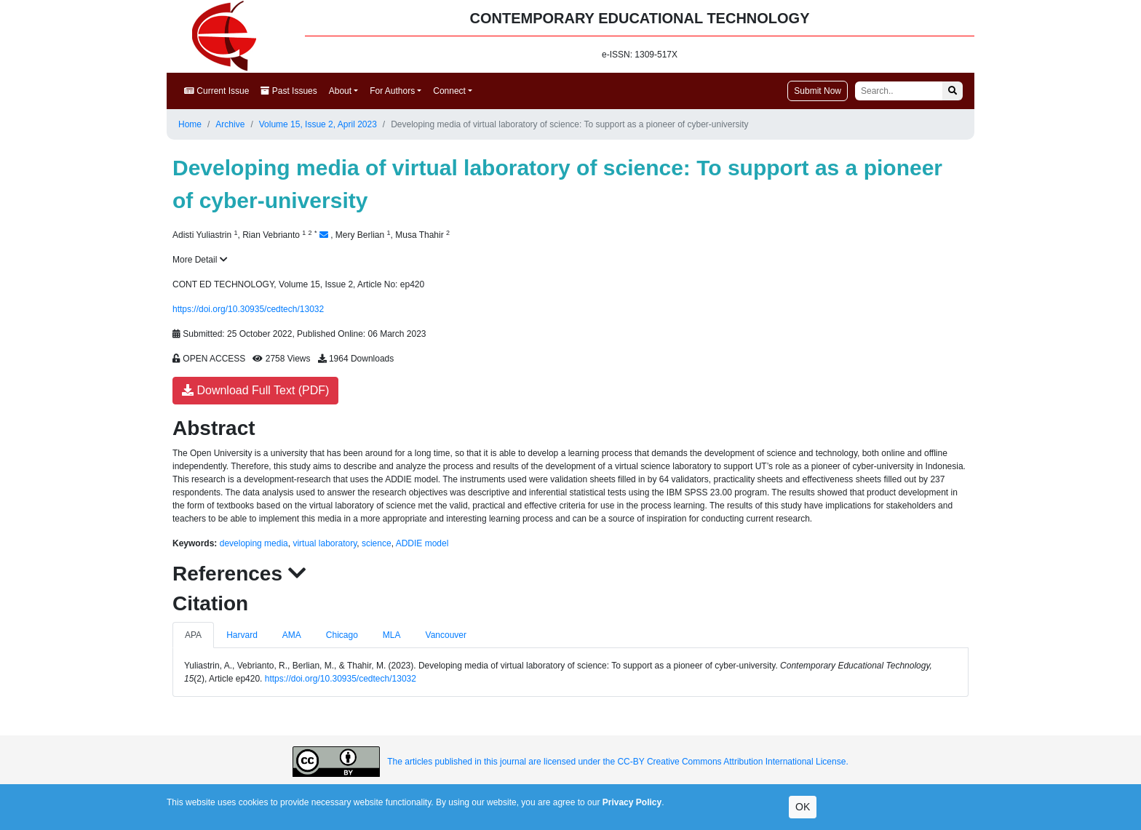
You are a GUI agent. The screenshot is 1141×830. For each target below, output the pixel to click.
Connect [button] (449, 91)
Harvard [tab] (242, 635)
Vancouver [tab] (446, 635)
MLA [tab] (392, 635)
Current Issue (216, 91)
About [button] (340, 91)
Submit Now (817, 91)
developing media (254, 543)
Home (190, 124)
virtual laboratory (325, 543)
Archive (229, 124)
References (239, 573)
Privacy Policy (632, 802)
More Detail (200, 260)
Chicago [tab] (342, 635)
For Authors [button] (392, 91)
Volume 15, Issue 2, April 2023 (318, 124)
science (376, 543)
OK (802, 807)
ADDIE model (422, 543)
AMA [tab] (291, 635)
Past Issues (289, 91)
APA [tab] (193, 635)
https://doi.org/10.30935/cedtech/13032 (248, 309)
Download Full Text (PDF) (255, 390)
